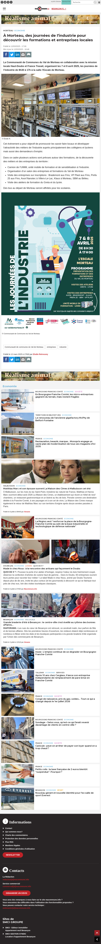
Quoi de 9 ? (38, 566)
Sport (60, 790)
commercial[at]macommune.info (17, 886)
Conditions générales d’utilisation (20, 849)
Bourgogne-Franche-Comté (49, 392)
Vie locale (30, 620)
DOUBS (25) (8, 566)
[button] (95, 2)
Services (60, 673)
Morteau (8, 30)
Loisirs (28, 566)
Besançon (8, 620)
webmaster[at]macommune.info (16, 908)
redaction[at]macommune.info (16, 880)
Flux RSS (9, 842)
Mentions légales (12, 845)
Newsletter (13, 855)
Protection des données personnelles (21, 839)
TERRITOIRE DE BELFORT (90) (48, 415)
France (38, 439)
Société (78, 392)
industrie (62, 347)
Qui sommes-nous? (13, 832)
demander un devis (16, 893)
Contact (8, 828)
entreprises (51, 347)
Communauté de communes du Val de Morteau (24, 347)
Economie (19, 30)
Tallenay (39, 673)
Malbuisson (9, 486)
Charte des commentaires (16, 835)
